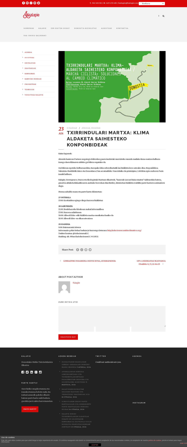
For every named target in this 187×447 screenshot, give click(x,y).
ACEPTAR (94, 445)
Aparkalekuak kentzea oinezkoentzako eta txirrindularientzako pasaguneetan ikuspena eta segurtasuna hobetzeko (75, 377)
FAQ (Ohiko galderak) (35, 35)
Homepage (29, 28)
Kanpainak (30, 74)
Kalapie (42, 28)
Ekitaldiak (95, 128)
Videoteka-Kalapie (34, 95)
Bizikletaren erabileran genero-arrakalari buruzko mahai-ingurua (76, 364)
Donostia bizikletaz (85, 28)
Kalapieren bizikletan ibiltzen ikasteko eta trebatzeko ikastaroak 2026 (76, 391)
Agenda (28, 52)
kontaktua (122, 28)
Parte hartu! (30, 409)
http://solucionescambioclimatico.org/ (124, 230)
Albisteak (106, 28)
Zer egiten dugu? (60, 28)
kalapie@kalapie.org (129, 3)
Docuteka (29, 58)
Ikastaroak (30, 68)
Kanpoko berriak (33, 79)
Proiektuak (30, 84)
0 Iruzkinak (72, 128)
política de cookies (154, 440)
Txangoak (29, 89)
